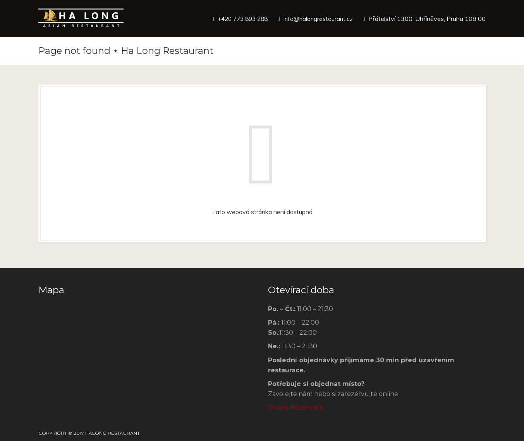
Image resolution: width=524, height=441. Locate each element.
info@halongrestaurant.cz (317, 18)
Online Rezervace (295, 407)
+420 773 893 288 (238, 18)
